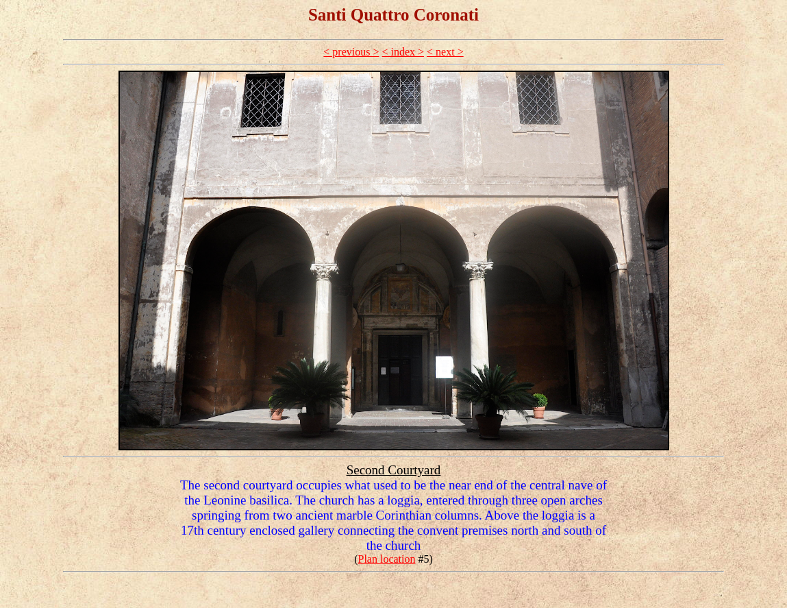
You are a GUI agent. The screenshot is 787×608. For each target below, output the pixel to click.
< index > (403, 52)
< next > (445, 52)
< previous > (351, 52)
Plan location (387, 559)
